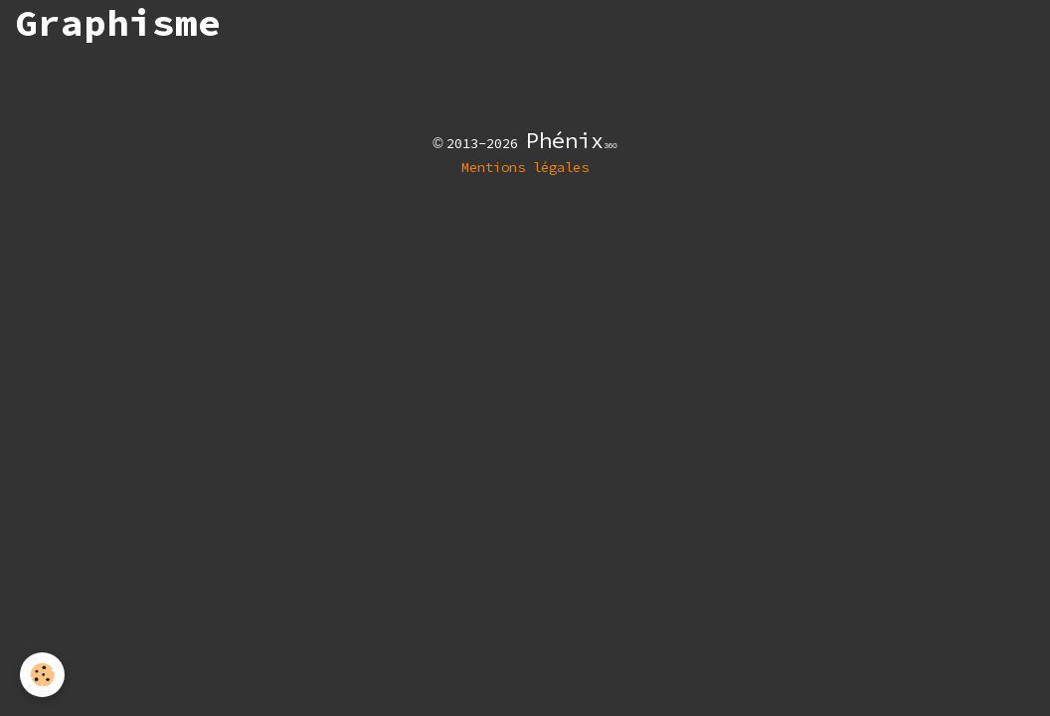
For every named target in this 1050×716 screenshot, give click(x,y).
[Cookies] (42, 674)
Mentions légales (525, 167)
